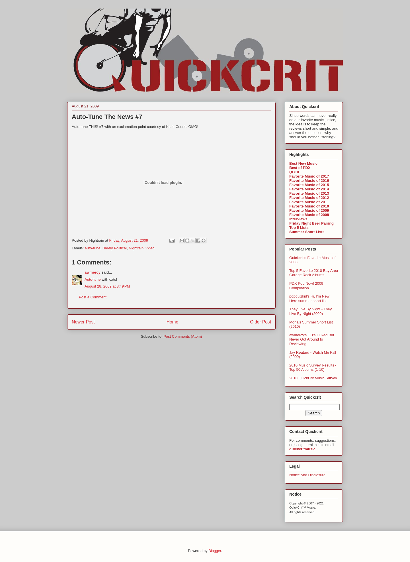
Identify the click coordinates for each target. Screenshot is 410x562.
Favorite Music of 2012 (309, 198)
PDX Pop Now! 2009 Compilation (306, 285)
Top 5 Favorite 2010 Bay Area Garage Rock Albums (313, 272)
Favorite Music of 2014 (309, 189)
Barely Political (114, 248)
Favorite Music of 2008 (309, 215)
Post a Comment (92, 297)
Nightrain (136, 248)
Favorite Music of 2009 (309, 210)
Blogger (214, 551)
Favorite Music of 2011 (309, 202)
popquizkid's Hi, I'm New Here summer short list (309, 298)
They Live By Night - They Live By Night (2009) (310, 311)
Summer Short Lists (307, 232)
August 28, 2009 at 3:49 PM (107, 286)
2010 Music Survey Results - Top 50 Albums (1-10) (312, 367)
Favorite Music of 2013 (309, 193)
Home (173, 321)
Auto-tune (93, 279)
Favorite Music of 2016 (309, 180)
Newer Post (83, 321)
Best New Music (303, 163)
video (149, 248)
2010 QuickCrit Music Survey (313, 378)
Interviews (298, 219)
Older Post (260, 321)
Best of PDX (299, 168)
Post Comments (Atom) (182, 336)
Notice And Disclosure (307, 475)
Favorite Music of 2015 (309, 185)
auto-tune (93, 248)
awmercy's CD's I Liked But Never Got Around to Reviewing (311, 339)
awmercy (93, 272)
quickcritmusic (302, 449)
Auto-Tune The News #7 (107, 116)
